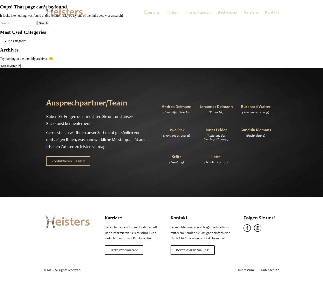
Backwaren (227, 12)
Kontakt (272, 12)
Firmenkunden (198, 12)
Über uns (151, 12)
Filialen (172, 12)
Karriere (251, 12)
